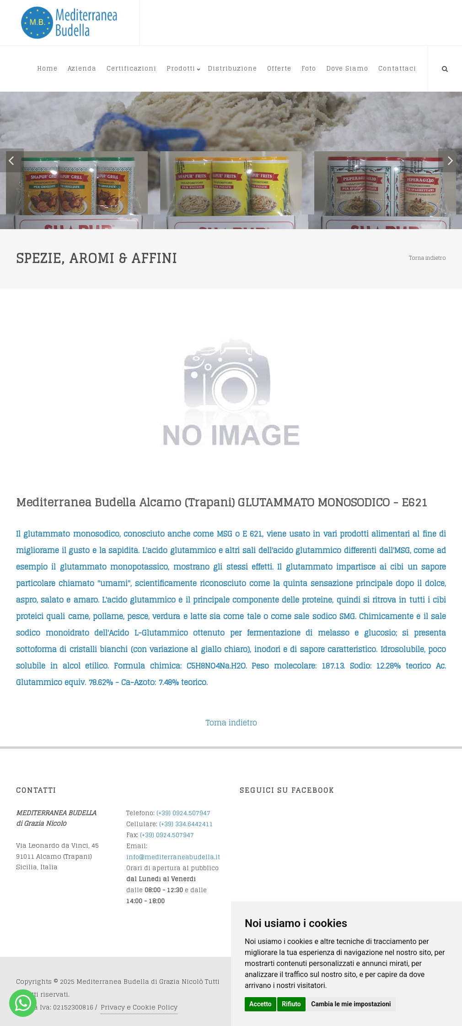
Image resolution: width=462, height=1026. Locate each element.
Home (47, 68)
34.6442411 (196, 824)
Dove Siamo (347, 68)
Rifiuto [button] (291, 1004)
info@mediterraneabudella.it (173, 857)
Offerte (279, 68)
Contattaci (397, 68)
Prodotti (181, 68)
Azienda (82, 68)
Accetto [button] (260, 1004)
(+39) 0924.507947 (183, 813)
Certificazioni (131, 68)
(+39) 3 (169, 824)
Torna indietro (427, 258)
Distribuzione (232, 68)
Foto (308, 68)
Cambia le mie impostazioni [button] (351, 1004)
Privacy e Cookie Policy (139, 1007)
